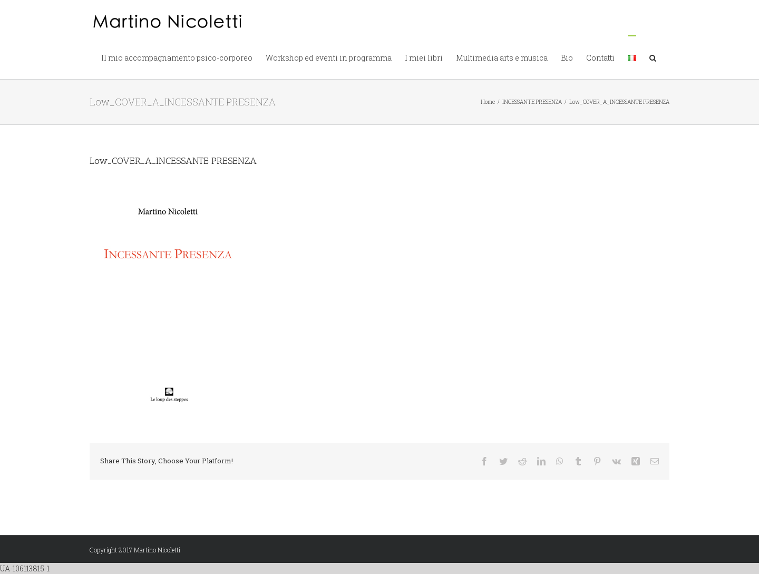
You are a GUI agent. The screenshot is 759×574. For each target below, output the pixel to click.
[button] (652, 57)
